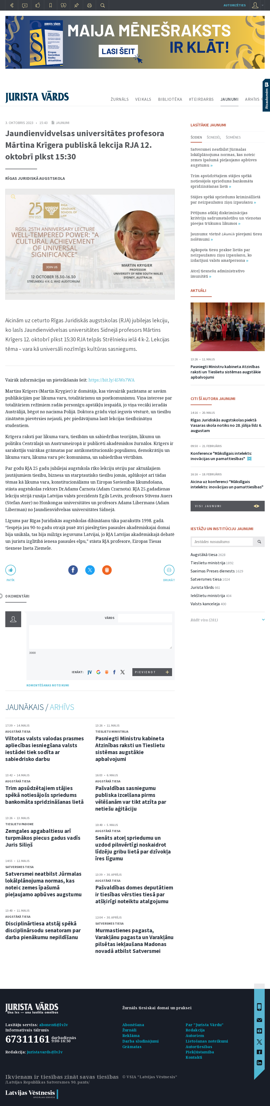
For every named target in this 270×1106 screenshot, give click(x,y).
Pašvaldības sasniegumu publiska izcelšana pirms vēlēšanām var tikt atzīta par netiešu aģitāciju (130, 798)
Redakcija (195, 1029)
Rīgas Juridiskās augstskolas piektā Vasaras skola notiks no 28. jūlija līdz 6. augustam (226, 425)
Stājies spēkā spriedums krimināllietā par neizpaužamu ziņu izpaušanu (225, 199)
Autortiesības (199, 1046)
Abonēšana (133, 1024)
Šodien (196, 137)
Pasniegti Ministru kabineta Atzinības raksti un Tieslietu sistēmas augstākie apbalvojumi (130, 749)
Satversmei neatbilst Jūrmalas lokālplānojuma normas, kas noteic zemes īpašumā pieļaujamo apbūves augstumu (43, 884)
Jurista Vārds (202, 587)
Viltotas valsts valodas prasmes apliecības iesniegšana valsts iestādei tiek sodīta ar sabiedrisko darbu (44, 749)
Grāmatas (132, 1046)
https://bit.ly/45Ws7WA (111, 380)
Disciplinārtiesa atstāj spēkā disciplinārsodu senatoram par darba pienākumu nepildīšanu (43, 930)
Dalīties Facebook (73, 570)
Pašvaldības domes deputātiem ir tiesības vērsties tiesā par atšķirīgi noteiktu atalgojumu (134, 894)
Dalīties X (90, 570)
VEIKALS (143, 99)
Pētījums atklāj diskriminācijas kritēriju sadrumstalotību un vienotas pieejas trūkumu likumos (226, 218)
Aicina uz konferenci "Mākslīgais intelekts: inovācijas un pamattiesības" (227, 484)
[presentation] (146, 658)
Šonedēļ (214, 137)
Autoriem (195, 1035)
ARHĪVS (252, 99)
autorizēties (235, 5)
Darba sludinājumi (140, 1041)
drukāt (169, 580)
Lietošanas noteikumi (207, 1041)
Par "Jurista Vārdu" (205, 1024)
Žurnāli (129, 1029)
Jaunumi (62, 122)
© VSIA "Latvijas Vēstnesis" (149, 1076)
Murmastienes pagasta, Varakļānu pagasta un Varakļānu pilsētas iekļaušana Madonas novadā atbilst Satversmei (134, 940)
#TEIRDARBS (201, 99)
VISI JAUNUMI (227, 506)
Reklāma (131, 1035)
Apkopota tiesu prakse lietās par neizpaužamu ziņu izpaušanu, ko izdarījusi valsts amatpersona (221, 255)
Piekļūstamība (200, 1051)
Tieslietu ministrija (111, 731)
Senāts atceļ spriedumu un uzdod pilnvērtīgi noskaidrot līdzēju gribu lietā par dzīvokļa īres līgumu (133, 848)
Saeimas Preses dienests (213, 570)
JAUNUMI (229, 99)
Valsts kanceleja (205, 603)
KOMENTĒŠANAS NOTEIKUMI (47, 685)
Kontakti (194, 1057)
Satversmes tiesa (19, 867)
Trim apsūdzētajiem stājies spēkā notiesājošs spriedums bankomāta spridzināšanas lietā (44, 794)
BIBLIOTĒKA (170, 99)
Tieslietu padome (19, 824)
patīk (11, 580)
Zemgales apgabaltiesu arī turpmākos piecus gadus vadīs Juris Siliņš (42, 837)
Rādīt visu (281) (228, 619)
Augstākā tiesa (17, 731)
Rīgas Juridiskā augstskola (35, 178)
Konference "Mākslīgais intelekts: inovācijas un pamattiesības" (221, 456)
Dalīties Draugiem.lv (107, 570)
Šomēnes (233, 137)
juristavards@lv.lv (44, 1051)
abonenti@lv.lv (53, 1024)
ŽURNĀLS (120, 99)
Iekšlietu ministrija (208, 595)
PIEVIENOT (145, 672)
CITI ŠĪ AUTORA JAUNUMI (213, 398)
